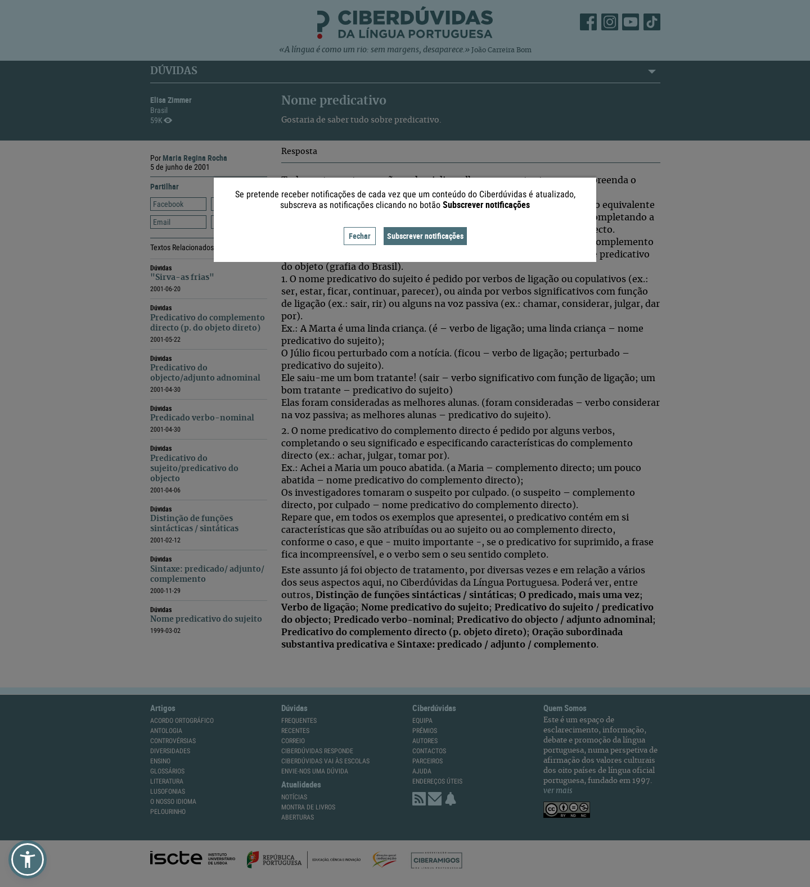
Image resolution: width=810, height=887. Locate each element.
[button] (27, 859)
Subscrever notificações (425, 235)
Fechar (360, 235)
